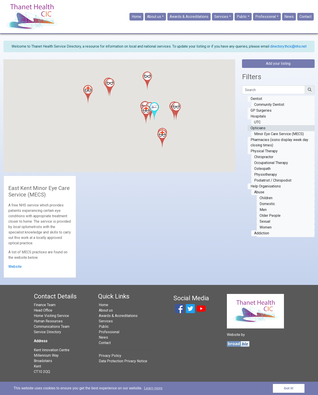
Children (266, 198)
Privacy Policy (110, 355)
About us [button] (154, 16)
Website (15, 266)
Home (136, 16)
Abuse (259, 192)
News (289, 16)
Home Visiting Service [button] (51, 316)
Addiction (261, 233)
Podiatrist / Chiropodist (272, 180)
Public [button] (242, 16)
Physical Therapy (264, 151)
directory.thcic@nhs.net (288, 46)
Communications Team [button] (51, 326)
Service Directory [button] (47, 332)
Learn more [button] (153, 388)
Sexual (265, 221)
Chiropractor (263, 157)
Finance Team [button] (44, 305)
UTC (257, 122)
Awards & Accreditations (189, 16)
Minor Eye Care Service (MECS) (279, 134)
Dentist (256, 99)
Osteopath (262, 168)
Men (263, 210)
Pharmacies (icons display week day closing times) (279, 142)
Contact (305, 16)
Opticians (258, 128)
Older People (270, 215)
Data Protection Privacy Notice (123, 361)
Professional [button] (265, 16)
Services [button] (221, 16)
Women (266, 227)
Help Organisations (266, 186)
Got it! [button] (288, 388)
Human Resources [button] (48, 321)
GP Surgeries (261, 110)
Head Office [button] (43, 310)
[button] (147, 81)
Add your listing (278, 63)
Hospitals (258, 116)
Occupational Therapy (271, 163)
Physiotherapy (265, 174)
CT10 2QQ (42, 372)
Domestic (267, 204)
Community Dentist (269, 104)
